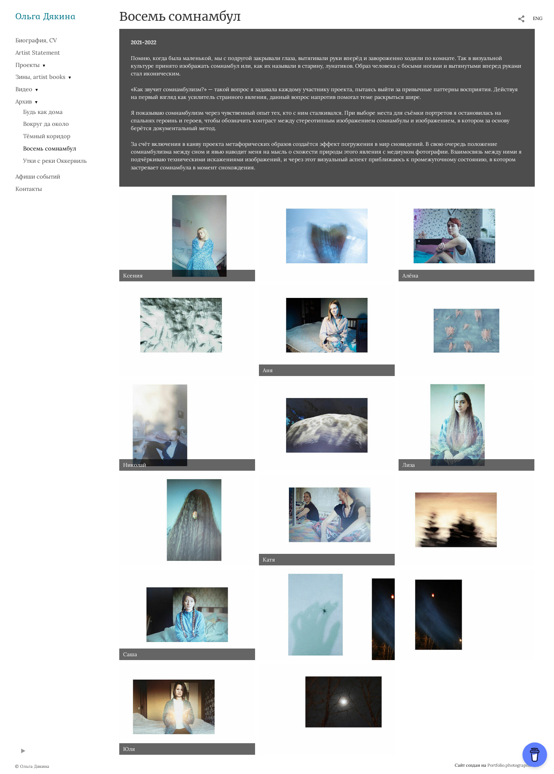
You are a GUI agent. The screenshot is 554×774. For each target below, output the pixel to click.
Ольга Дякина (45, 16)
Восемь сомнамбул (49, 148)
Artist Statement (37, 52)
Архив (23, 101)
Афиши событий (37, 176)
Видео (23, 89)
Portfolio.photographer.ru (513, 765)
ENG (537, 18)
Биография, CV (36, 40)
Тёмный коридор (46, 136)
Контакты (28, 188)
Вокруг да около (46, 123)
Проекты (27, 65)
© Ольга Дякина (32, 766)
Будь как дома (43, 111)
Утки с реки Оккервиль (55, 160)
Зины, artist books (40, 76)
